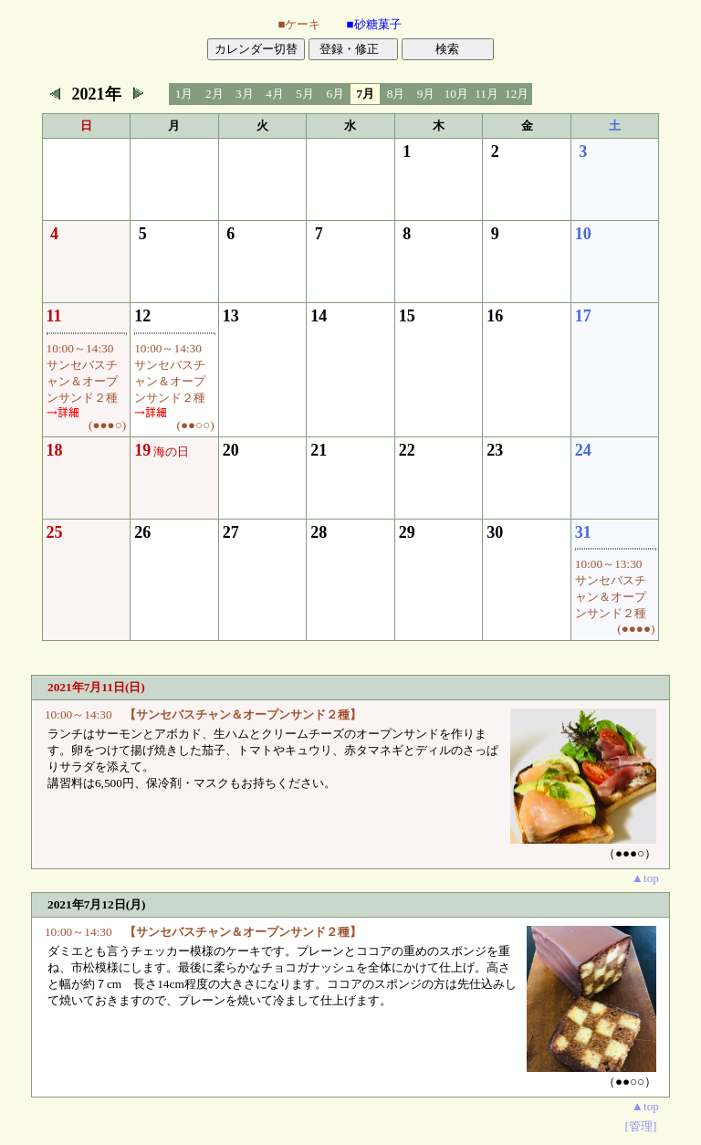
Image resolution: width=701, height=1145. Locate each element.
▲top (645, 878)
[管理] (641, 1126)
